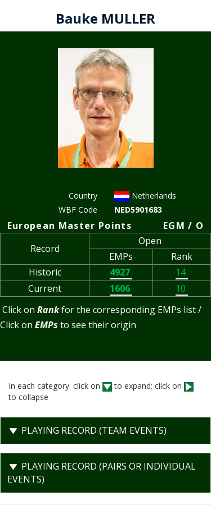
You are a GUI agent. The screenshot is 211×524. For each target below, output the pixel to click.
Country (83, 195)
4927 (121, 272)
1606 (121, 288)
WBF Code (78, 209)
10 (182, 288)
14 (182, 272)
